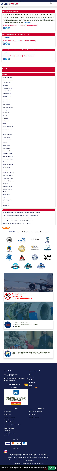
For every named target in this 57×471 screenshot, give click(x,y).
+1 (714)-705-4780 (10, 381)
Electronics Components (8, 164)
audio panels (6, 120)
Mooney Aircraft (6, 194)
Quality (31, 379)
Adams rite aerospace (8, 80)
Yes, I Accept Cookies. (51, 468)
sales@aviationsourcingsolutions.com (17, 378)
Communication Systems (8, 156)
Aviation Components (32, 25)
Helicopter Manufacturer (8, 181)
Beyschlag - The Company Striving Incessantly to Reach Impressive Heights (19, 49)
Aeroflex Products (7, 82)
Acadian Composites (7, 77)
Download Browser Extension (17, 386)
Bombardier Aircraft (7, 148)
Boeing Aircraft (6, 145)
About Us (31, 377)
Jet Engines (5, 183)
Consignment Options (34, 417)
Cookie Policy (7, 414)
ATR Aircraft (5, 118)
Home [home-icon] (3, 7)
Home (30, 374)
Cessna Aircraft (6, 151)
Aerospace (5, 85)
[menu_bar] (54, 3)
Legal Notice (32, 414)
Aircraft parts (6, 112)
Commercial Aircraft (7, 153)
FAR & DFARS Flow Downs (35, 411)
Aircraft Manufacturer (8, 107)
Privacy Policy (7, 411)
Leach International (7, 186)
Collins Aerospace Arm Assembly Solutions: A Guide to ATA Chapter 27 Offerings (21, 212)
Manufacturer (6, 191)
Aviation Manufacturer (8, 129)
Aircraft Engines (6, 104)
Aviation (4, 123)
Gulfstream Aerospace (8, 175)
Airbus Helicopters (7, 99)
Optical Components (7, 200)
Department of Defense (8, 159)
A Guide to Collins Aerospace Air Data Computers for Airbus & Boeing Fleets (20, 215)
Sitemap (31, 388)
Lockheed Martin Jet (7, 189)
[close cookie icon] (55, 468)
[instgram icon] (5, 451)
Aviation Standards (7, 140)
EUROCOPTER (6, 170)
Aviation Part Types (7, 134)
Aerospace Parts (6, 96)
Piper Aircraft (6, 202)
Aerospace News (7, 93)
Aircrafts (5, 115)
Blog (30, 385)
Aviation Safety (6, 137)
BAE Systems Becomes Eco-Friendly (10, 11)
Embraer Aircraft (6, 167)
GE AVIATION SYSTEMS (8, 172)
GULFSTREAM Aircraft (8, 178)
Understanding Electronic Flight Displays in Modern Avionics (16, 223)
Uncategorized (6, 205)
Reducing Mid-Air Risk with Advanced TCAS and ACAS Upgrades (17, 220)
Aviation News (6, 131)
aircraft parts (6, 110)
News (4, 197)
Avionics (5, 142)
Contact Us (32, 382)
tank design (42, 19)
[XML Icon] (36, 388)
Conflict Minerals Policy (10, 417)
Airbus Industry (6, 101)
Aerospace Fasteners (8, 88)
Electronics (5, 161)
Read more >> (28, 22)
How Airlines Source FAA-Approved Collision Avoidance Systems (17, 218)
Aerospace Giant (6, 90)
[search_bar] (51, 3)
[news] (5, 227)
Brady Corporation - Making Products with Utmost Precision (16, 34)
